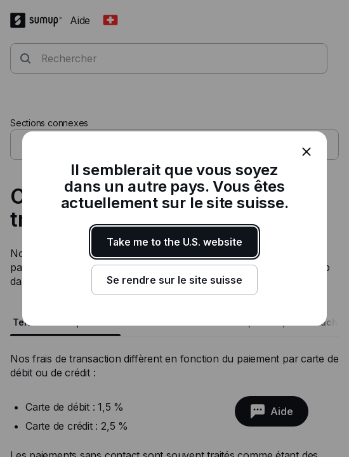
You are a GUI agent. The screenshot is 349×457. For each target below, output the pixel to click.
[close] (306, 151)
